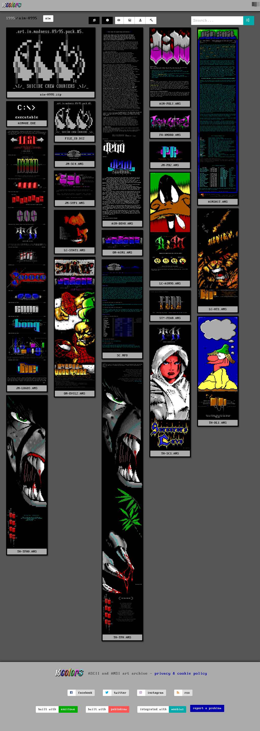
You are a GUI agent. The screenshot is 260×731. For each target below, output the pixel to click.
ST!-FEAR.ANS (170, 318)
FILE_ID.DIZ (75, 138)
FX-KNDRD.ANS (170, 135)
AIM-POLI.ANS (170, 103)
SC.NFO (122, 355)
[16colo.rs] (12, 5)
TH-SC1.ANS (170, 453)
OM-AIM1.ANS (122, 252)
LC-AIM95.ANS (170, 283)
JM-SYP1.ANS (75, 203)
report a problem (207, 708)
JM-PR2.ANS (170, 165)
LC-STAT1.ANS (74, 250)
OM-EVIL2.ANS (74, 393)
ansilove (68, 709)
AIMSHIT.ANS (218, 201)
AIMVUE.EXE (27, 123)
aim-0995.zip (50, 94)
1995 (10, 18)
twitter (120, 692)
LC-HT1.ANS (218, 309)
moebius (177, 709)
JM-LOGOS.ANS (27, 388)
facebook (85, 692)
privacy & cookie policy (181, 673)
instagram (156, 692)
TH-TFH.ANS (122, 637)
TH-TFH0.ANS (27, 551)
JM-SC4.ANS (75, 164)
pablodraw (119, 709)
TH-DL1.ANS (218, 422)
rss (187, 692)
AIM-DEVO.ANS (122, 223)
